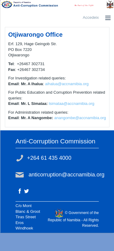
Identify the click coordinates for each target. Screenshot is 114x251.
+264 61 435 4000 (49, 158)
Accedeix (91, 17)
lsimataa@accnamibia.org (71, 103)
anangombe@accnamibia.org (80, 117)
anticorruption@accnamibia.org (66, 175)
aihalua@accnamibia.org (66, 84)
